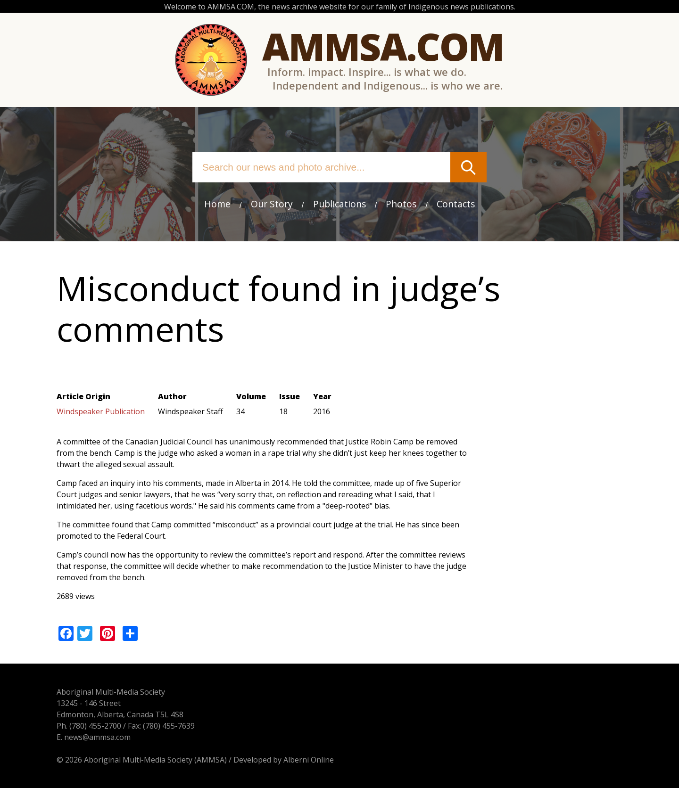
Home (217, 203)
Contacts (456, 203)
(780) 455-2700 (95, 726)
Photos (401, 203)
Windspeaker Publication (101, 411)
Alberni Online (308, 760)
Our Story (272, 203)
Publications (339, 203)
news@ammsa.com (97, 737)
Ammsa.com (383, 46)
